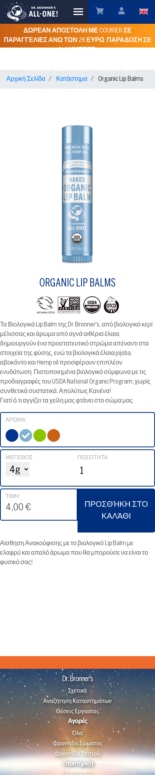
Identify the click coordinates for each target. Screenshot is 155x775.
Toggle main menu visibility (79, 10)
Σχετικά (77, 691)
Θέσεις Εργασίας (77, 711)
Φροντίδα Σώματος (77, 743)
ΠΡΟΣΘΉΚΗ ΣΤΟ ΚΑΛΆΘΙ (116, 510)
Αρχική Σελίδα (25, 79)
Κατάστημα (71, 79)
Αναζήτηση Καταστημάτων (77, 701)
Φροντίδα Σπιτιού (78, 754)
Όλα (77, 733)
